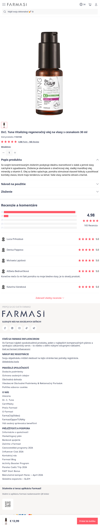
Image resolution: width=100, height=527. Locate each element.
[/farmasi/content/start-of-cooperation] (11, 444)
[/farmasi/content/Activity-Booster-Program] (15, 463)
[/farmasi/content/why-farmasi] (9, 407)
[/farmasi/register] (16, 349)
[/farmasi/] (17, 4)
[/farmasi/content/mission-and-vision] (8, 400)
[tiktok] (26, 328)
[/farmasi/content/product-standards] (8, 404)
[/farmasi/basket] (90, 4)
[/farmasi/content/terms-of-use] (32, 383)
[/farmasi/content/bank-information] (11, 440)
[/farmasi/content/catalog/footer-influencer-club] (12, 451)
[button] (87, 521)
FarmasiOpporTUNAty (13, 419)
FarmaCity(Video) (11, 415)
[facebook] (5, 328)
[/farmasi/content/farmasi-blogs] (9, 459)
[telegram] (34, 328)
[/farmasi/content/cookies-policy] (14, 387)
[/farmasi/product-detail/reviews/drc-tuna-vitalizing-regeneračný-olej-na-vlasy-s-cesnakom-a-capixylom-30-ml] (50, 298)
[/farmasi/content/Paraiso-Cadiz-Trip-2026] (14, 467)
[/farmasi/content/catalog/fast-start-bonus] (11, 471)
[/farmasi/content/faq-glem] (16, 479)
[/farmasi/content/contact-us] (9, 455)
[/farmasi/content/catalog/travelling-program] (17, 447)
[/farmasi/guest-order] (10, 361)
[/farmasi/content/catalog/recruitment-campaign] (22, 475)
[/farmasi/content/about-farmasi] (6, 396)
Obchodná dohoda (12, 379)
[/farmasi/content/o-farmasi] (7, 411)
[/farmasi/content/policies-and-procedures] (15, 375)
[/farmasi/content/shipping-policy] (12, 371)
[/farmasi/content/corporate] (15, 432)
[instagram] (12, 328)
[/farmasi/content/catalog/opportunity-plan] (12, 436)
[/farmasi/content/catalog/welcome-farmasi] (19, 423)
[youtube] (19, 328)
